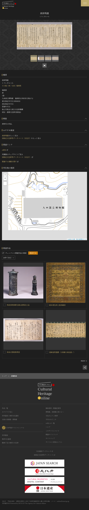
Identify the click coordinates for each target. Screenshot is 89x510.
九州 (13, 86)
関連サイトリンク (52, 434)
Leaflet (69, 239)
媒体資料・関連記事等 (53, 408)
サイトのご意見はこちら (54, 442)
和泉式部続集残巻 (13, 352)
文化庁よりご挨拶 (52, 416)
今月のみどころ (51, 419)
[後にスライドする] (84, 361)
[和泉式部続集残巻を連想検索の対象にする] (4, 352)
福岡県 (18, 86)
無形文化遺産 (6, 439)
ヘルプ (48, 427)
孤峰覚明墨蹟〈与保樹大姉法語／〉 (62, 352)
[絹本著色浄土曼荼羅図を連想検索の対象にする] (47, 305)
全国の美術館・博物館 (9, 419)
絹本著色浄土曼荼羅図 (57, 305)
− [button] (5, 178)
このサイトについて (52, 431)
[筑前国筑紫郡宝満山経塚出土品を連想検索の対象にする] (4, 305)
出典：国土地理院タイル (79, 239)
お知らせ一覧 (50, 423)
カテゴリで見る (7, 412)
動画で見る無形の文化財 (10, 443)
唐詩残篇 (5, 135)
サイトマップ (50, 438)
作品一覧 (5, 408)
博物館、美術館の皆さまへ (55, 412)
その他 (4, 86)
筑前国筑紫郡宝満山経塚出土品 (18, 305)
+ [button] (5, 175)
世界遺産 (5, 435)
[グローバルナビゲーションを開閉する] (85, 3)
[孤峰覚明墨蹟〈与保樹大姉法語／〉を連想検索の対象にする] (47, 352)
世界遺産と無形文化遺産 (10, 416)
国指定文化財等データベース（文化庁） (16, 138)
